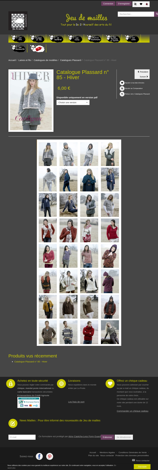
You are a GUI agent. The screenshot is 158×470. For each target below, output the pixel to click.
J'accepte (142, 466)
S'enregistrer (124, 3)
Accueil (12, 60)
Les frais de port (76, 401)
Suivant (145, 77)
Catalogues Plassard (70, 60)
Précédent (144, 72)
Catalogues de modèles (45, 60)
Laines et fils (24, 60)
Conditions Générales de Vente (133, 452)
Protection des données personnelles (132, 455)
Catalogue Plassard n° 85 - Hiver (30, 361)
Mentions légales (107, 452)
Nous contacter (107, 455)
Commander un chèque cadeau (132, 411)
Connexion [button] (108, 3)
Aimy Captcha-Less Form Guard (84, 436)
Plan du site (93, 455)
